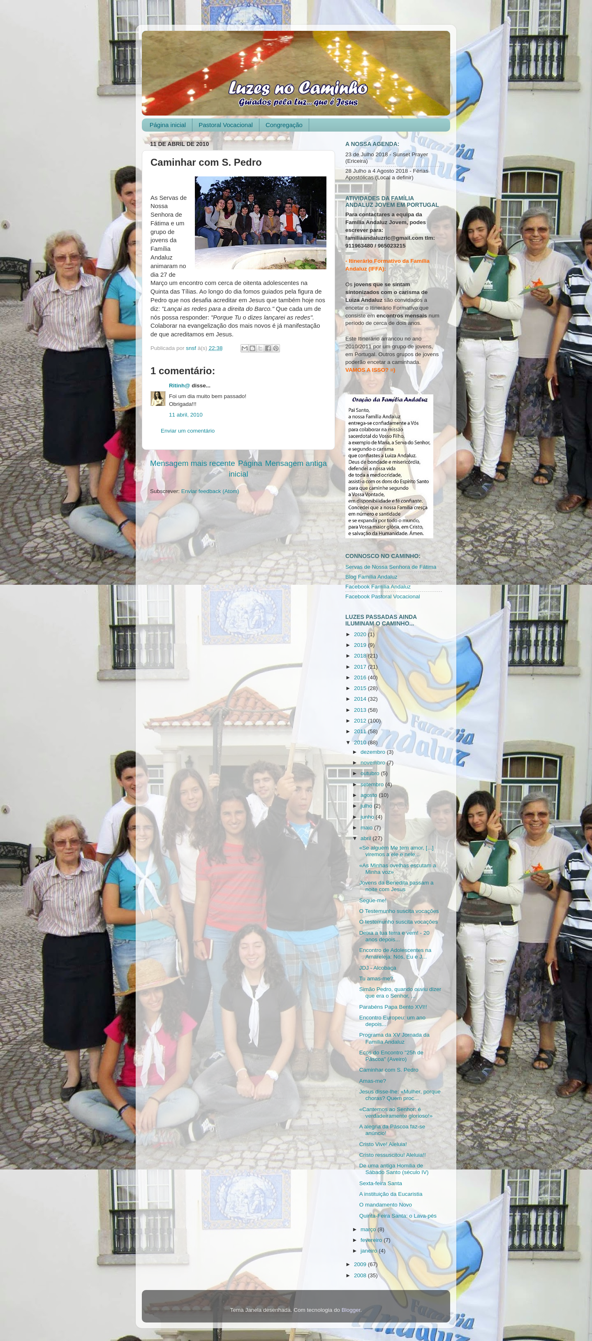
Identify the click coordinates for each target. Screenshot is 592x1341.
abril (366, 838)
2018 (361, 656)
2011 (361, 731)
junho (368, 817)
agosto (370, 795)
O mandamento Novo (385, 1205)
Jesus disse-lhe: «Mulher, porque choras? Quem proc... (400, 1095)
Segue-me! (372, 900)
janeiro (370, 1251)
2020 (361, 634)
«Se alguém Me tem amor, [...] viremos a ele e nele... (396, 851)
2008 (361, 1275)
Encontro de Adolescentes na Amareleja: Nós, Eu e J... (395, 953)
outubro (371, 773)
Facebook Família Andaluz (378, 587)
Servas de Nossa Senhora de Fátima (390, 567)
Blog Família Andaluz (371, 577)
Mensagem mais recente (192, 463)
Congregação (284, 124)
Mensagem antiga (296, 463)
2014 (361, 699)
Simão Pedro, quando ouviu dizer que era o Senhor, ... (400, 992)
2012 (361, 721)
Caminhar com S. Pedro (389, 1070)
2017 (361, 667)
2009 (361, 1264)
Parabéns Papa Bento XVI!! (393, 1007)
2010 (361, 742)
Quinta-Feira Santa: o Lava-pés (398, 1216)
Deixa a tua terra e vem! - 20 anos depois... (394, 936)
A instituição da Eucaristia (391, 1194)
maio (367, 828)
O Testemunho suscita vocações (399, 911)
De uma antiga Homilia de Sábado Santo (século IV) (394, 1169)
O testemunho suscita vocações (398, 922)
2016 (361, 677)
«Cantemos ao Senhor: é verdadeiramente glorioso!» (396, 1112)
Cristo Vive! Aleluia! (383, 1144)
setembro (373, 784)
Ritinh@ (179, 385)
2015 (361, 688)
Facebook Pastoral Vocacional (382, 596)
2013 (361, 710)
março (369, 1229)
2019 (361, 645)
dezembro (374, 752)
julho (367, 806)
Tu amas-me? (376, 978)
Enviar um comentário (188, 431)
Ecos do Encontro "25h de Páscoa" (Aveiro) (391, 1055)
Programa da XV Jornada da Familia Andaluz (394, 1038)
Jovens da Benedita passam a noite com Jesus (396, 886)
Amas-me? (372, 1081)
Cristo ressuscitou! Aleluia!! (392, 1155)
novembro (374, 763)
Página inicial (168, 124)
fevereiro (372, 1240)
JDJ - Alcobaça (377, 968)
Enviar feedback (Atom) (210, 491)
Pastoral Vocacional (226, 124)
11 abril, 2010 (186, 415)
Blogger (351, 1310)
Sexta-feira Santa (380, 1183)
